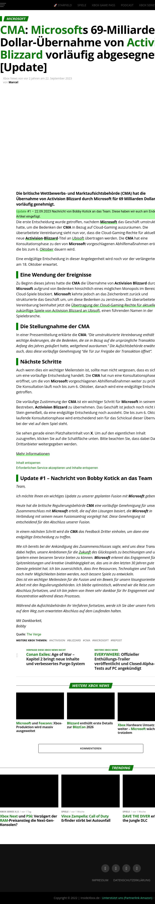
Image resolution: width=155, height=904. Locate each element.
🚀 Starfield (63, 5)
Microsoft (108, 221)
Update (21, 211)
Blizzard (51, 238)
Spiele (82, 5)
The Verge (34, 634)
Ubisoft (78, 238)
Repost (117, 640)
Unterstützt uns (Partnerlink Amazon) (127, 898)
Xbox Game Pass (103, 5)
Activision (34, 238)
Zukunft (85, 552)
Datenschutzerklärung (131, 880)
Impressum (100, 880)
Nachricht (63, 478)
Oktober (46, 249)
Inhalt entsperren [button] (28, 463)
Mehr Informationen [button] (33, 453)
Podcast (127, 5)
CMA (87, 640)
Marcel (13, 82)
